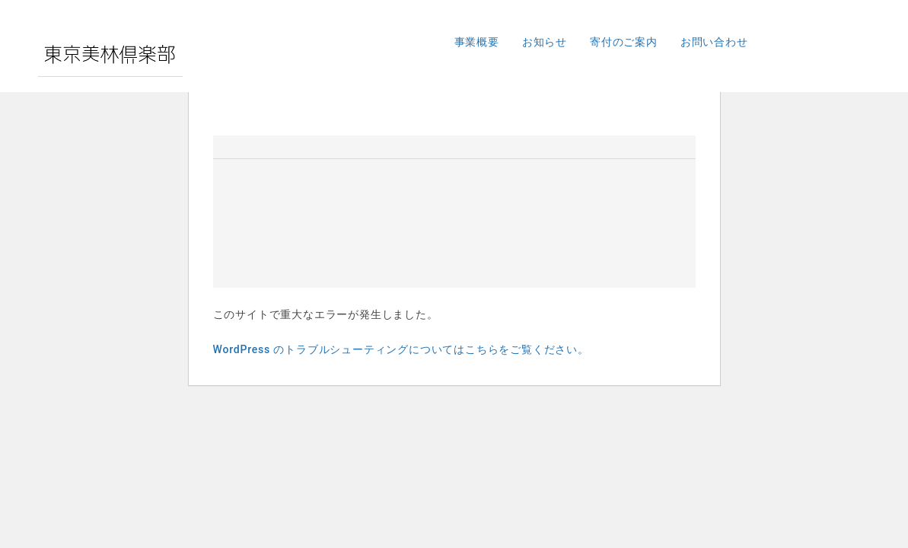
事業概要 (476, 42)
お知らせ (544, 42)
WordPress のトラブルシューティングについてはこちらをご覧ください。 (401, 349)
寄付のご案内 (624, 42)
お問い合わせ (714, 42)
